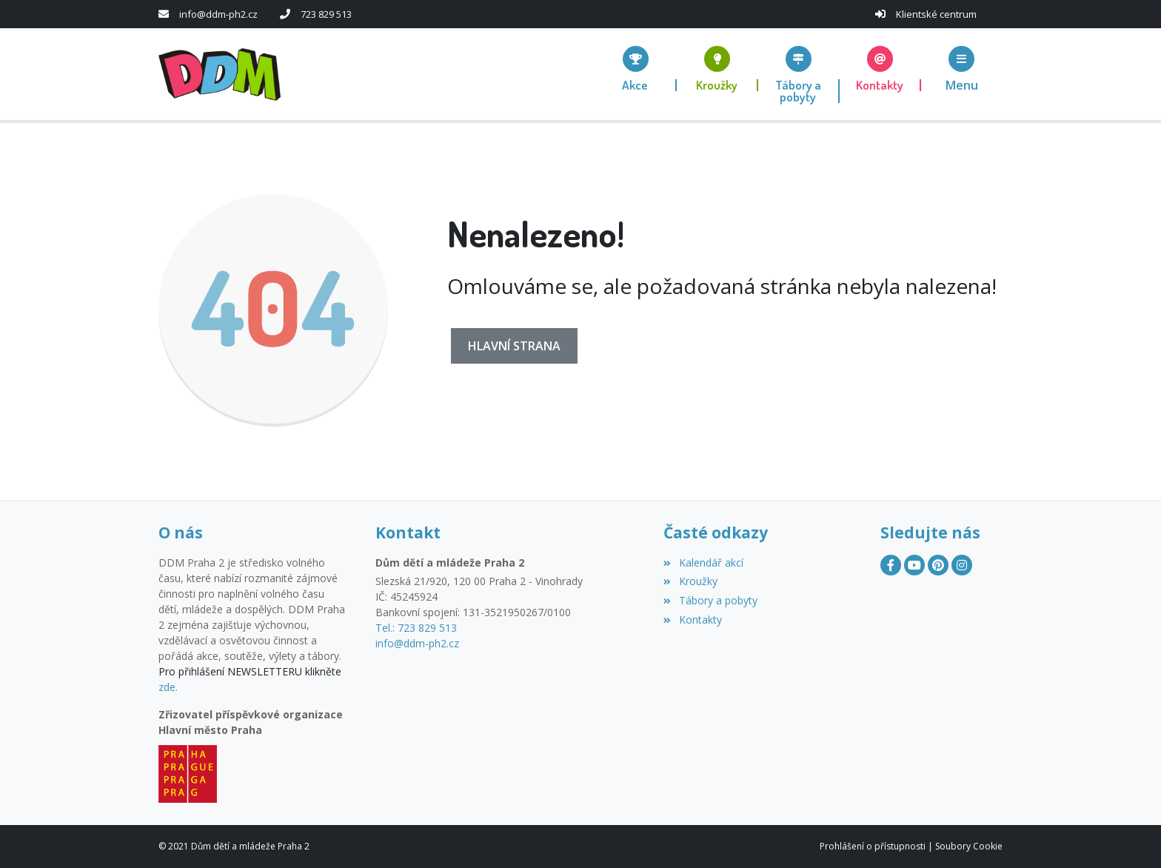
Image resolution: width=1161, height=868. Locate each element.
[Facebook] (890, 565)
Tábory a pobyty (710, 600)
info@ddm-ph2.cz (218, 14)
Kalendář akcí (703, 562)
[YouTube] (914, 565)
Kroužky (690, 581)
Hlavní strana (514, 346)
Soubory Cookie (969, 846)
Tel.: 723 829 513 (416, 628)
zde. (168, 687)
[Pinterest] (938, 565)
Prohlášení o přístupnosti (873, 846)
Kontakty (692, 619)
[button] (962, 68)
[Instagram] (961, 565)
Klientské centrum (936, 14)
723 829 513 (326, 14)
